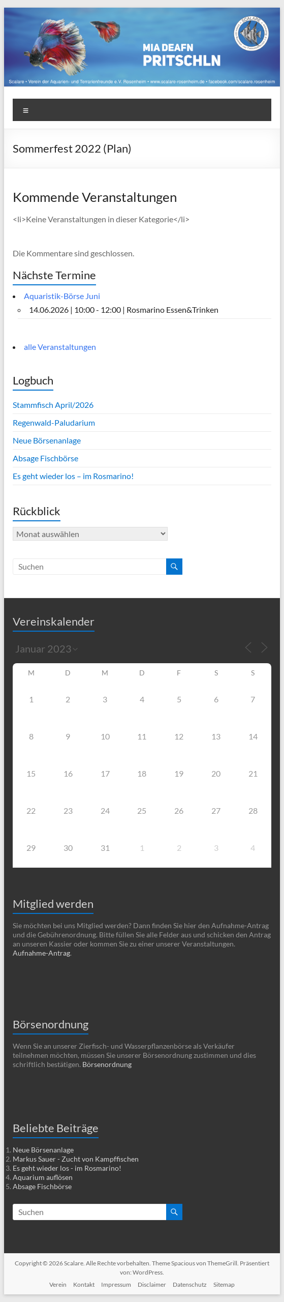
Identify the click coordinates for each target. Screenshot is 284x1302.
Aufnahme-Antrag (41, 953)
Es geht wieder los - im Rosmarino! (67, 1168)
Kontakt (83, 1284)
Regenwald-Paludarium (54, 422)
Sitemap (224, 1284)
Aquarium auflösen (43, 1177)
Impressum (116, 1284)
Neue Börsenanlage (47, 440)
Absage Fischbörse (45, 458)
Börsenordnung (107, 1064)
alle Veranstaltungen (60, 346)
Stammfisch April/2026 (53, 404)
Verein (58, 1284)
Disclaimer (152, 1284)
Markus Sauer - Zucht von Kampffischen (76, 1159)
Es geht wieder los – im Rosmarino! (73, 476)
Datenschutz (190, 1284)
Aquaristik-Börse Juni (62, 296)
